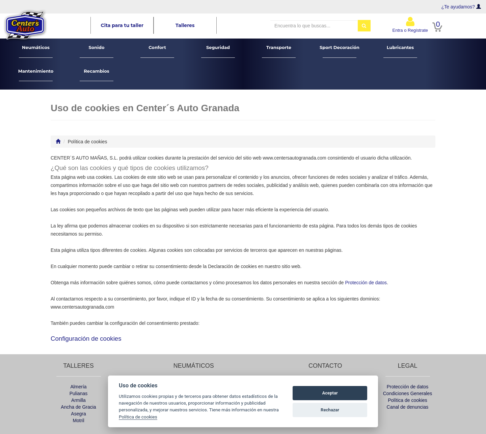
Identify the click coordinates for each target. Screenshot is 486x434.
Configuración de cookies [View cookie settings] (86, 338)
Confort (157, 51)
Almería (78, 386)
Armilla (78, 400)
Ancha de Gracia (78, 407)
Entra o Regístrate (410, 24)
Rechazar (330, 409)
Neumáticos (36, 51)
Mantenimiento (36, 74)
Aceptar (330, 392)
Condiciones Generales (407, 393)
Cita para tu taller (122, 25)
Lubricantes (400, 51)
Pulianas (79, 393)
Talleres (185, 25)
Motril (78, 420)
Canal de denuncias (408, 407)
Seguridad (218, 51)
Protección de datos (366, 282)
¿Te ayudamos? (458, 6)
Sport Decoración (339, 51)
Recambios (97, 74)
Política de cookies (407, 400)
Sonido (97, 51)
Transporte (279, 51)
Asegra (78, 413)
